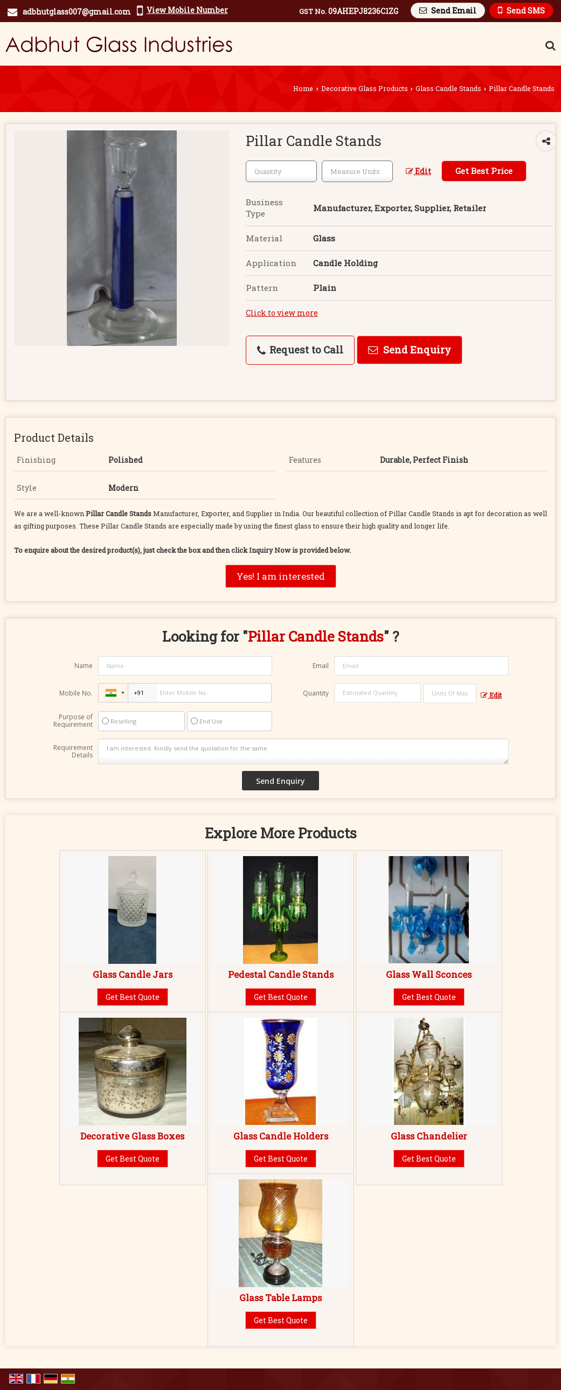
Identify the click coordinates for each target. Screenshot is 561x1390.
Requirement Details (73, 751)
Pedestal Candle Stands (281, 974)
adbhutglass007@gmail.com (77, 11)
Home (303, 88)
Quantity (316, 693)
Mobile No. (76, 693)
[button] (187, 10)
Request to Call (300, 349)
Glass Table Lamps (280, 1297)
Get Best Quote (133, 997)
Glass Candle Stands (448, 88)
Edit (418, 171)
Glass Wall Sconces (429, 974)
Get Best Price (483, 170)
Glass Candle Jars (132, 974)
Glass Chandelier (429, 1136)
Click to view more (282, 313)
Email (321, 665)
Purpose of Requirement (73, 720)
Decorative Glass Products (364, 88)
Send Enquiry (409, 349)
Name (83, 665)
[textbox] (357, 171)
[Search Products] (549, 45)
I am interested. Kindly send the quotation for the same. (303, 751)
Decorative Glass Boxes (132, 1136)
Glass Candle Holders (280, 1136)
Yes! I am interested (281, 576)
